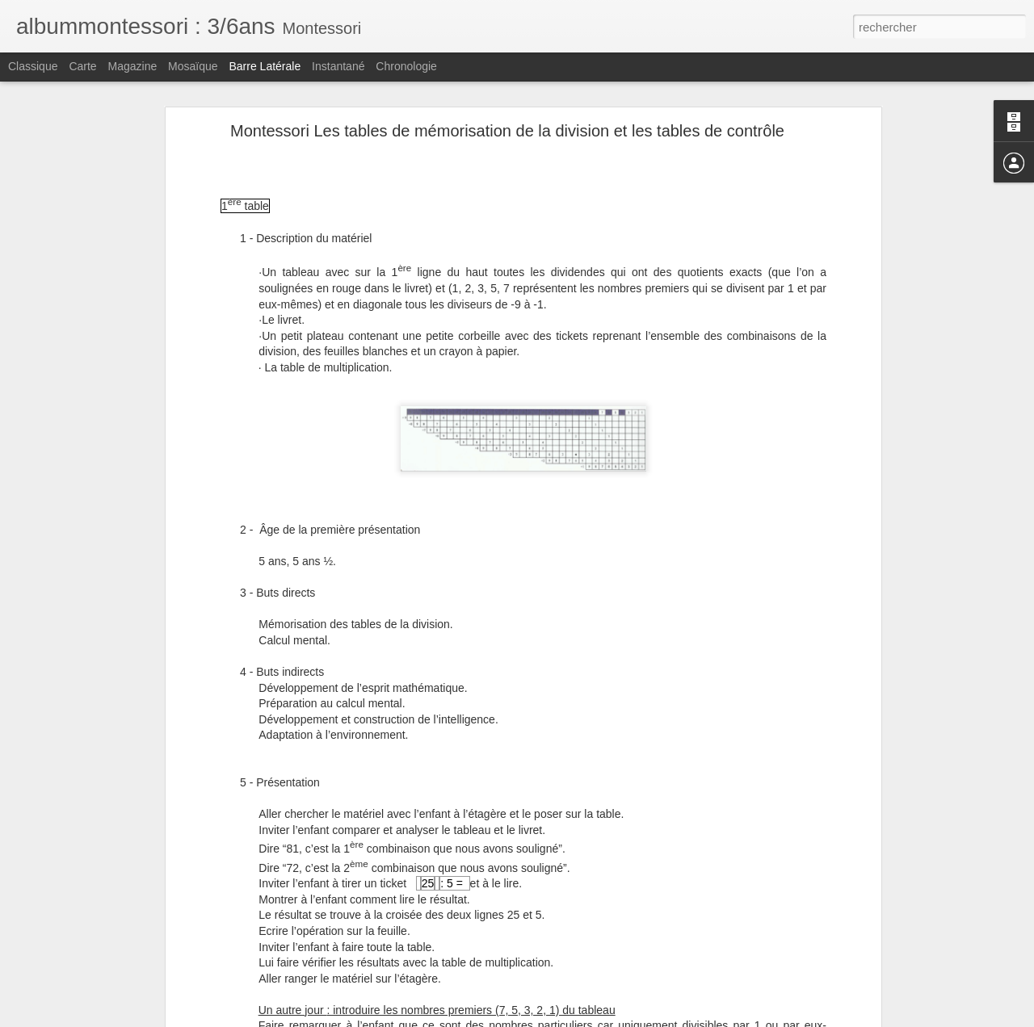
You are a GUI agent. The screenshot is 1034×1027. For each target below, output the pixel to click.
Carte (82, 66)
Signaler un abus (628, 1018)
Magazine (133, 66)
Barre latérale (265, 66)
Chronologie (406, 66)
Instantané (338, 66)
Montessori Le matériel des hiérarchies (123, 1006)
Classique (32, 66)
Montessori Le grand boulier (100, 970)
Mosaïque (192, 66)
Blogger (575, 1018)
